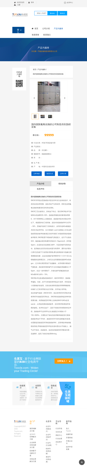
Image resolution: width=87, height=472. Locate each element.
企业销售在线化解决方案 (33, 445)
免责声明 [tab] (40, 189)
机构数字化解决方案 (33, 453)
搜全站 (52, 13)
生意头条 (59, 432)
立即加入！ (63, 361)
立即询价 (36, 174)
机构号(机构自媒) (48, 451)
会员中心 (68, 2)
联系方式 (50, 174)
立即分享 (63, 174)
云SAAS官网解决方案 (33, 436)
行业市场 (59, 428)
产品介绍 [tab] (40, 184)
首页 (35, 28)
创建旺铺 (69, 434)
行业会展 (59, 438)
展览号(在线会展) (48, 459)
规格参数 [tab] (62, 184)
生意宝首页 (19, 2)
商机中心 (59, 435)
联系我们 (47, 35)
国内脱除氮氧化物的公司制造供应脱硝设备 (48, 74)
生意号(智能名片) (48, 428)
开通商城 (69, 438)
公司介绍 (46, 28)
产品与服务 (58, 28)
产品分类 (18, 31)
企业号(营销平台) (48, 437)
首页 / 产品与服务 (40, 69)
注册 (17, 5)
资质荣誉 (35, 35)
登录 (31, 2)
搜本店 (62, 13)
